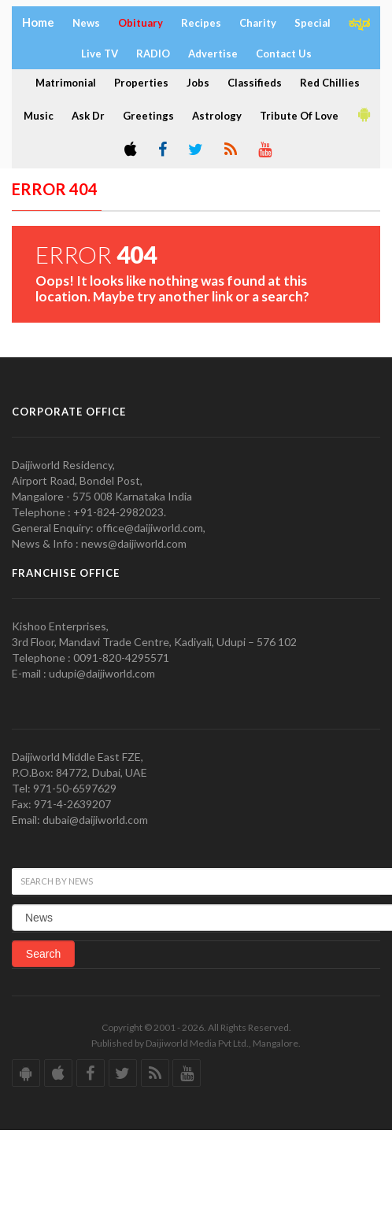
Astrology (217, 115)
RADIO (153, 53)
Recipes (201, 23)
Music (39, 115)
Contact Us (284, 53)
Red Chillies (330, 82)
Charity (257, 23)
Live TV (99, 53)
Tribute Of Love (299, 115)
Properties (141, 82)
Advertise (213, 53)
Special (312, 23)
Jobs (198, 82)
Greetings (148, 115)
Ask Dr (88, 115)
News (86, 23)
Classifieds (254, 82)
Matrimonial (65, 82)
